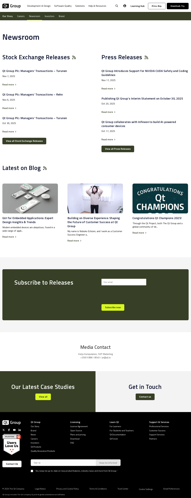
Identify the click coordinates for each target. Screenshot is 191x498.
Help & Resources (97, 6)
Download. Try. (178, 5)
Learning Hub (137, 6)
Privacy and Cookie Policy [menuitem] (67, 488)
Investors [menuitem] (49, 16)
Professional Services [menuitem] (159, 426)
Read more (8, 84)
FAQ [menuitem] (72, 442)
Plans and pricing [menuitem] (78, 434)
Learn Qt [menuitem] (114, 422)
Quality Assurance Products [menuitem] (43, 450)
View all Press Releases (118, 149)
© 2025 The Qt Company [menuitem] (13, 488)
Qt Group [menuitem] (35, 422)
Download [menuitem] (75, 438)
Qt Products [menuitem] (36, 446)
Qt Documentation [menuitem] (118, 434)
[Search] (123, 282)
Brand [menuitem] (61, 16)
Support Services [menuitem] (157, 434)
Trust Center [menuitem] (123, 488)
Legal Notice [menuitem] (40, 488)
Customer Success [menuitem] (157, 430)
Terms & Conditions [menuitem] (98, 488)
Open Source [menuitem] (76, 430)
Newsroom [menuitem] (34, 16)
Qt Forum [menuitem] (114, 438)
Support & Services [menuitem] (159, 422)
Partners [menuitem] (153, 438)
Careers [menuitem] (21, 16)
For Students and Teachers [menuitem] (122, 430)
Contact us (145, 396)
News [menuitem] (33, 434)
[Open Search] (116, 6)
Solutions (80, 6)
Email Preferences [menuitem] (171, 488)
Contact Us (12, 464)
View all (43, 396)
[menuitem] (38, 8)
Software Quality (63, 6)
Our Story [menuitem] (7, 16)
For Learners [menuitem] (115, 426)
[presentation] (124, 293)
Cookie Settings (146, 489)
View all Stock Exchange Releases (24, 141)
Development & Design (39, 6)
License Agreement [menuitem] (79, 426)
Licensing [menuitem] (75, 422)
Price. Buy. (157, 5)
